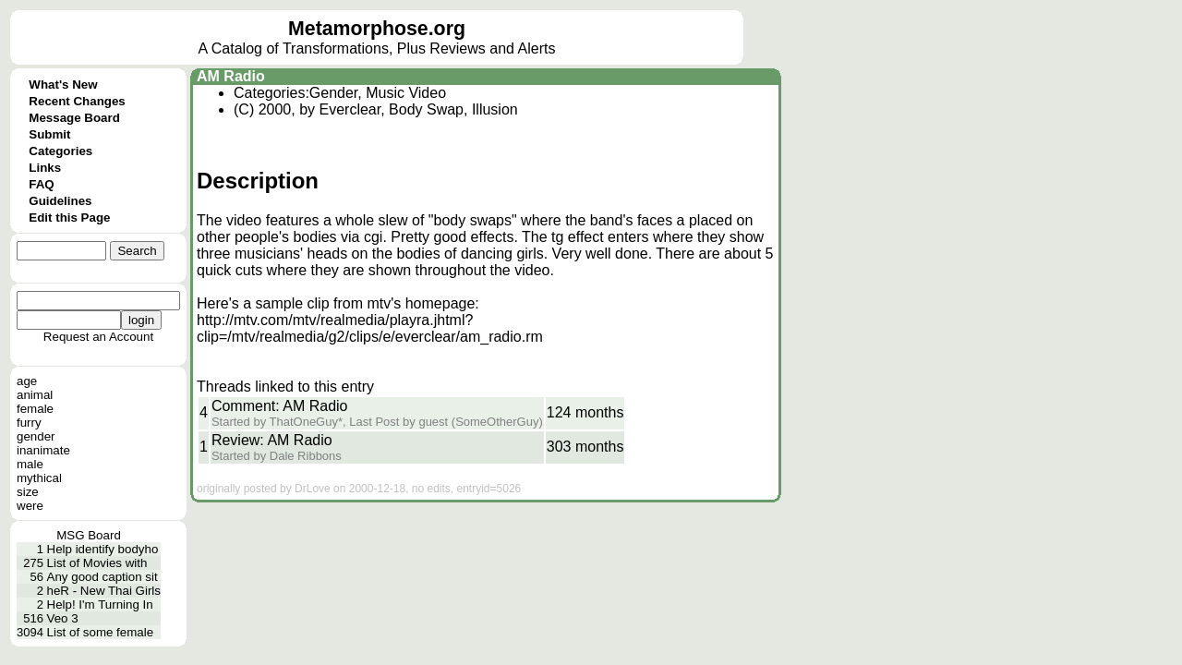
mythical (39, 478)
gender (36, 436)
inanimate (43, 450)
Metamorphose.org (376, 29)
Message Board (74, 118)
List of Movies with (97, 563)
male (30, 464)
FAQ (41, 184)
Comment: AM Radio (279, 406)
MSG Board (88, 535)
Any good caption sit (102, 577)
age (27, 381)
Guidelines (60, 201)
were (30, 506)
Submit (49, 134)
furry (29, 422)
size (28, 492)
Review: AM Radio (271, 440)
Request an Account (98, 337)
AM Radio (231, 76)
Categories (60, 151)
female (35, 409)
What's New (63, 84)
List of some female (100, 632)
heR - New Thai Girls (104, 591)
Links (45, 168)
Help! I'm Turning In (100, 604)
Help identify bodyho (103, 549)
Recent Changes (77, 101)
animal (35, 395)
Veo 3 (62, 618)
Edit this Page (69, 217)
